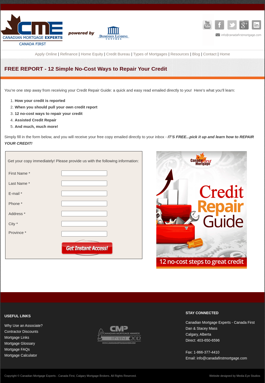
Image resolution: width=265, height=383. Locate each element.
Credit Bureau (118, 54)
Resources (180, 54)
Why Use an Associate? (23, 325)
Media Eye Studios (248, 375)
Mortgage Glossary (19, 343)
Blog (196, 54)
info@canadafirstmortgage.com (222, 358)
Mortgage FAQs (17, 349)
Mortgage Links (16, 337)
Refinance (69, 54)
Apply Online (46, 54)
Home (225, 54)
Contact (210, 54)
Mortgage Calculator (20, 355)
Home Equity (92, 54)
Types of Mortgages (150, 54)
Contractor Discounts (21, 331)
